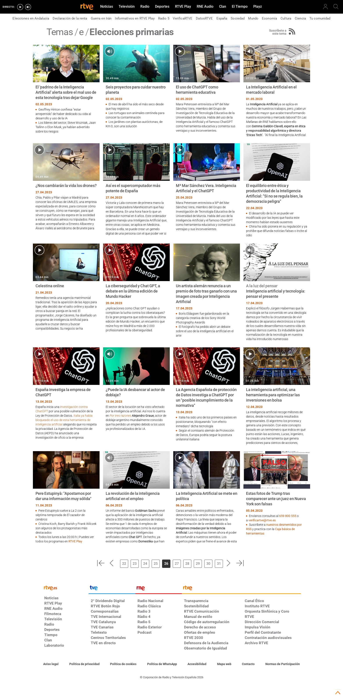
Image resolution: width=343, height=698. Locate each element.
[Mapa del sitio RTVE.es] (224, 664)
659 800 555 (287, 516)
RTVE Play (75, 541)
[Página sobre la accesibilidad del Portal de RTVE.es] (197, 664)
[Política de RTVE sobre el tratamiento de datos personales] (84, 664)
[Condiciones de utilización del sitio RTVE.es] (51, 664)
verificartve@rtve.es (262, 520)
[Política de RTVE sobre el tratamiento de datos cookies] (123, 664)
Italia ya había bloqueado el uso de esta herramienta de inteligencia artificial (64, 420)
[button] (100, 563)
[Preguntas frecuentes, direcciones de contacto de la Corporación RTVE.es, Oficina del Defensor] (248, 664)
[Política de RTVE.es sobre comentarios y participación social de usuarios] (282, 664)
